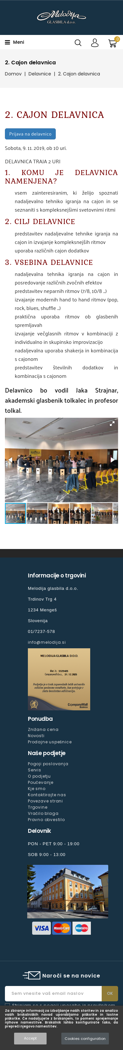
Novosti (36, 735)
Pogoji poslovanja (48, 764)
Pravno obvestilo (46, 819)
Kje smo (37, 788)
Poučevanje (40, 782)
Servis (34, 770)
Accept (30, 1038)
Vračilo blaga (43, 813)
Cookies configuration (85, 1038)
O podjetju (39, 776)
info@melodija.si (47, 642)
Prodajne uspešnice (50, 742)
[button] (112, 423)
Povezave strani (45, 801)
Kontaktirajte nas (47, 795)
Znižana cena (43, 729)
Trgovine (37, 807)
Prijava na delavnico (30, 134)
